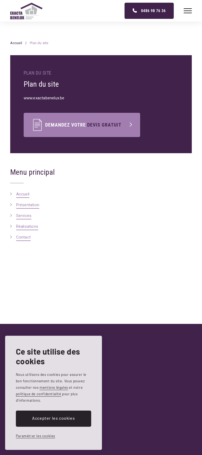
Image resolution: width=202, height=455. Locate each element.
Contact (23, 237)
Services (24, 215)
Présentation (27, 204)
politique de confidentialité (38, 394)
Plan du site (39, 43)
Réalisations (27, 226)
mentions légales (54, 387)
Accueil (16, 43)
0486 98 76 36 (153, 11)
